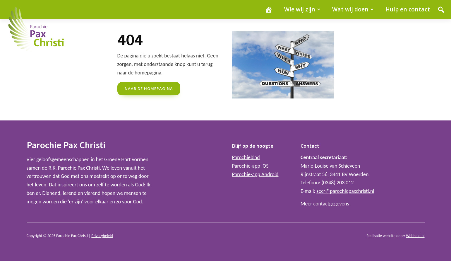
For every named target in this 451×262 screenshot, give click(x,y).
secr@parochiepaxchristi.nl (345, 191)
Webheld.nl (415, 235)
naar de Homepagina (149, 88)
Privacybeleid (102, 235)
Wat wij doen (350, 9)
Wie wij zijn (299, 9)
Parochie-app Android (255, 174)
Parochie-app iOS (250, 166)
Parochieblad (246, 157)
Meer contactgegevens (325, 203)
